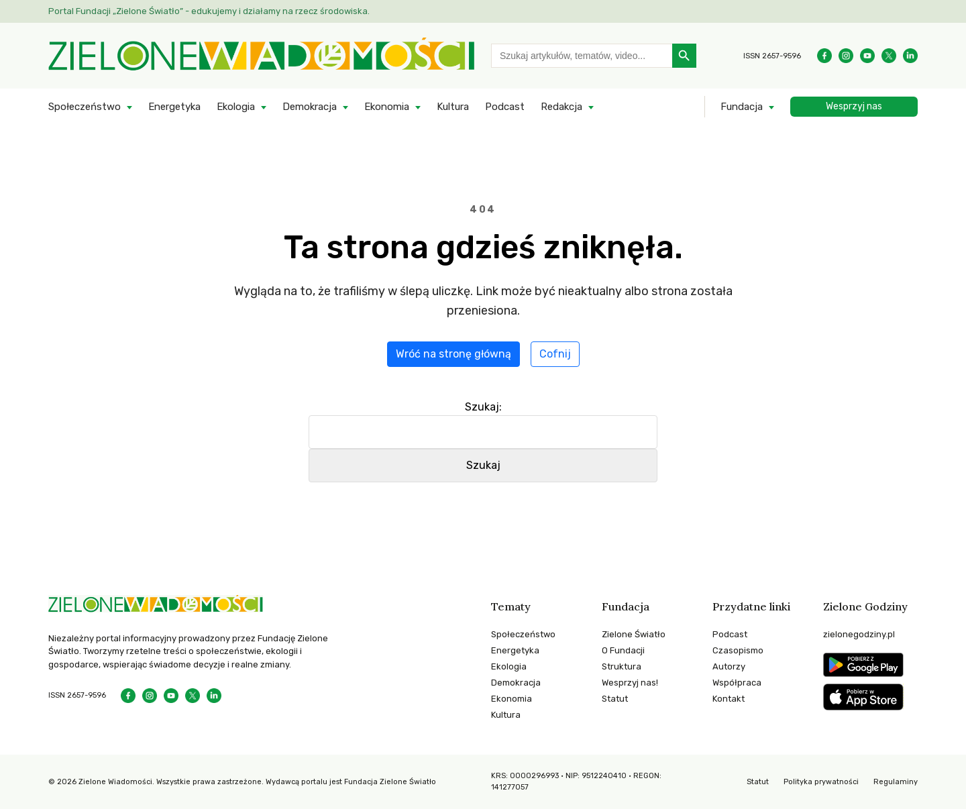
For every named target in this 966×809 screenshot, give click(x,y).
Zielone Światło (633, 634)
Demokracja (309, 107)
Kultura (453, 107)
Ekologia (236, 107)
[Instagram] (846, 55)
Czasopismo (737, 650)
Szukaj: (483, 406)
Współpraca (736, 683)
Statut (615, 699)
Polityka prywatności (821, 781)
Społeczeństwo (84, 107)
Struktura (621, 666)
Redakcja (561, 107)
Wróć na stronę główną (453, 353)
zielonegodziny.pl (859, 634)
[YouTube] (867, 55)
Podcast (505, 107)
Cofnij (555, 353)
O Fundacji (623, 650)
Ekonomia (386, 107)
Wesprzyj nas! (630, 683)
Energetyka (174, 107)
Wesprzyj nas (854, 106)
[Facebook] (824, 55)
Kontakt (728, 699)
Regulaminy (895, 781)
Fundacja (741, 107)
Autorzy (728, 666)
